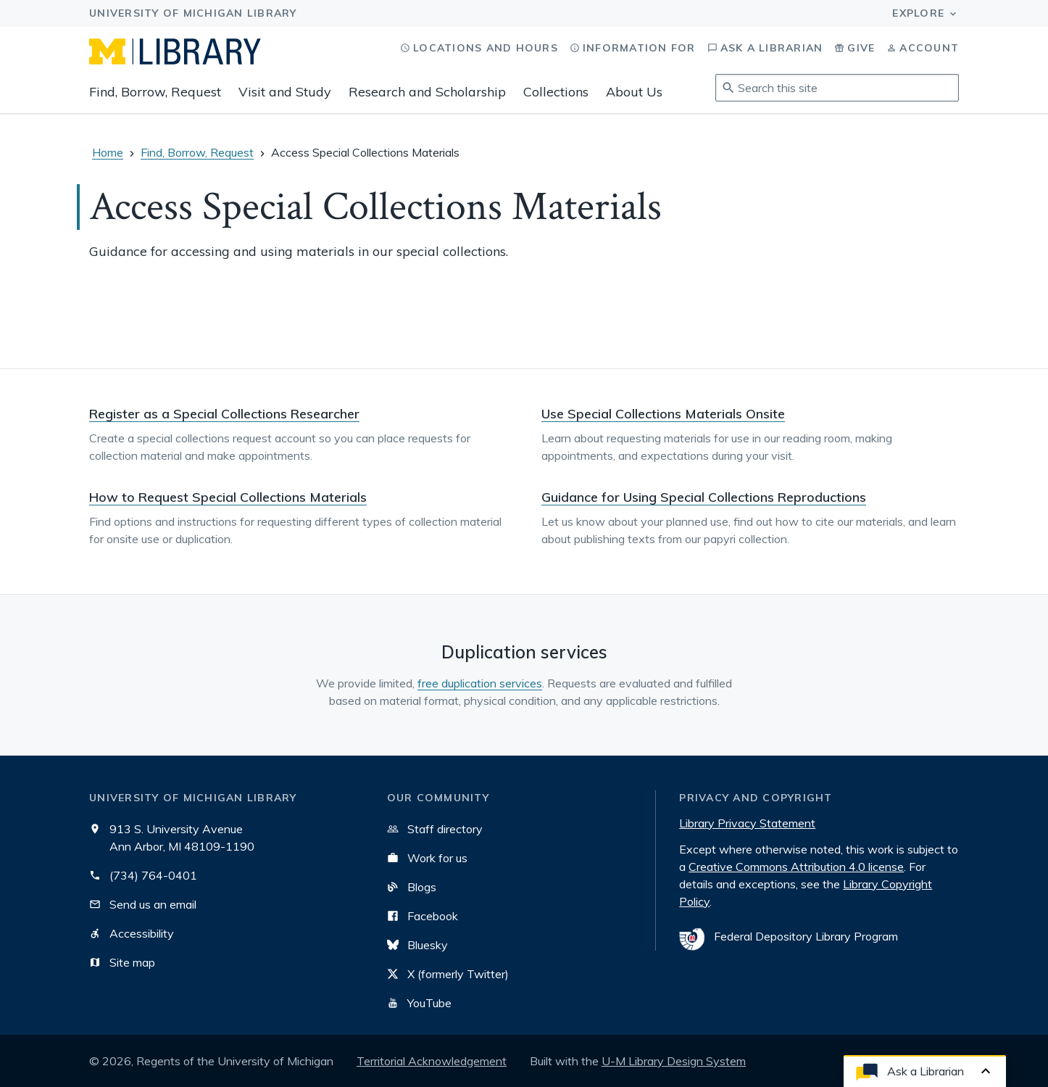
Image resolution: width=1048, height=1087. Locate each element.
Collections (556, 91)
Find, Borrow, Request (155, 91)
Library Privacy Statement (747, 823)
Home (107, 152)
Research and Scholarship (427, 91)
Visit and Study (284, 91)
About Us (634, 91)
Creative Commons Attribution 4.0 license (796, 866)
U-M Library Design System (674, 1061)
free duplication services (479, 683)
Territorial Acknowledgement (432, 1061)
